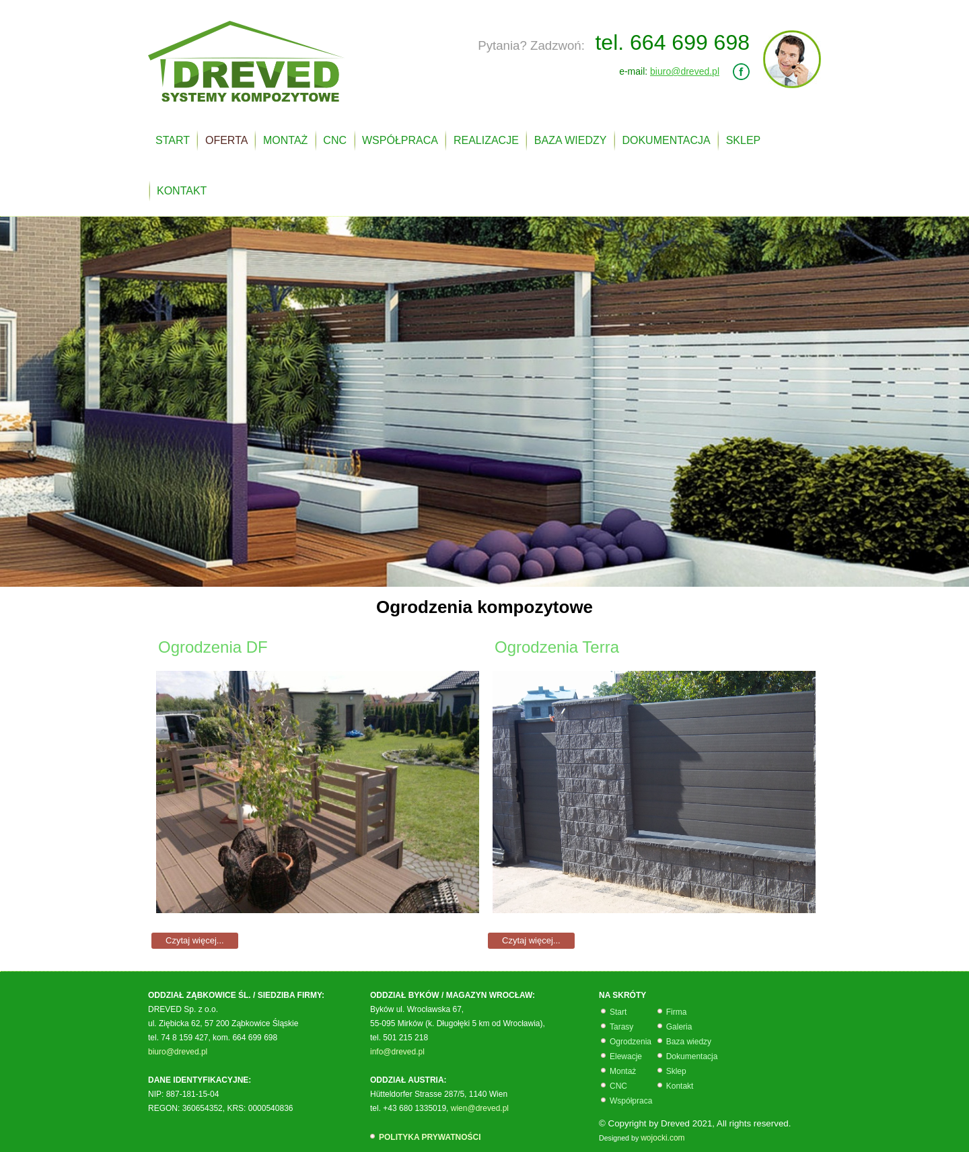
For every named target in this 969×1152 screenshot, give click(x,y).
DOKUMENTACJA (666, 140)
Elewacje (626, 1056)
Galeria (679, 1027)
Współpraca (632, 1101)
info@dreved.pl (397, 1051)
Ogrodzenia (630, 1041)
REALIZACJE (486, 140)
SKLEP (743, 140)
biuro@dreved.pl (684, 71)
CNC (335, 140)
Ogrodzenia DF (213, 647)
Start (618, 1012)
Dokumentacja (692, 1056)
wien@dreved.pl (480, 1108)
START (172, 140)
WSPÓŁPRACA (400, 140)
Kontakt (680, 1086)
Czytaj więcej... (195, 940)
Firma (676, 1012)
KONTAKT (182, 190)
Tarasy (621, 1027)
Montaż (623, 1071)
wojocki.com (662, 1138)
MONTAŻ (285, 140)
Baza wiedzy (688, 1041)
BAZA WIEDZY (570, 140)
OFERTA (226, 140)
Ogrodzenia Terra (557, 647)
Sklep (676, 1071)
